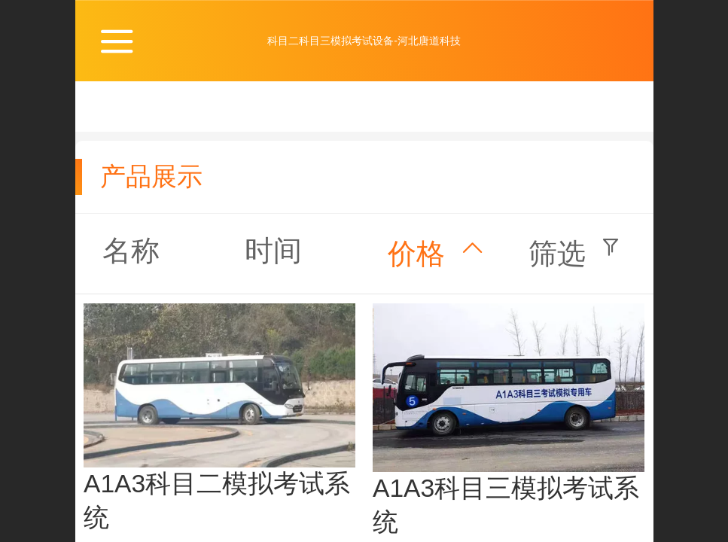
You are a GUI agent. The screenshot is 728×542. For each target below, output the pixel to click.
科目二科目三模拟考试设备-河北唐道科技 (364, 41)
